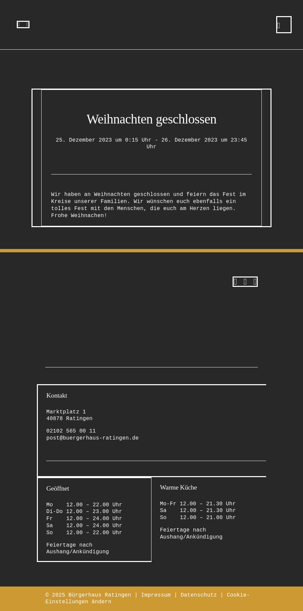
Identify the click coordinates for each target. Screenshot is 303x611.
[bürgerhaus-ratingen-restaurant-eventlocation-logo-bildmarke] (151, 13)
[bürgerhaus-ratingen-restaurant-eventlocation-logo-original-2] (78, 279)
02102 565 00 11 (71, 431)
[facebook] (27, 24)
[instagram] (19, 24)
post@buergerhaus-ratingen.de (92, 438)
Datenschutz (199, 595)
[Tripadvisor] (254, 281)
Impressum (156, 595)
